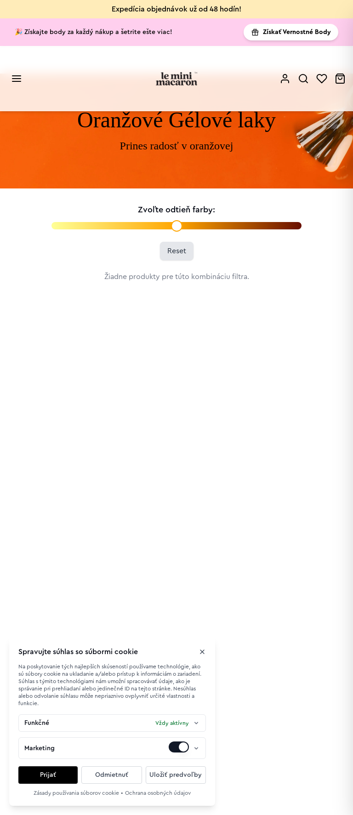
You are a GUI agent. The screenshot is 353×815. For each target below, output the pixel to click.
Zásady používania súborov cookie (76, 793)
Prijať (48, 775)
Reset (176, 251)
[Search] (303, 78)
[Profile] (284, 78)
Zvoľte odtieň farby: (176, 209)
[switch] (179, 746)
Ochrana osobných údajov (158, 793)
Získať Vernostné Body (291, 32)
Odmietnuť (111, 775)
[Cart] (340, 78)
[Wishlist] (321, 78)
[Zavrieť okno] (202, 651)
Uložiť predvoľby (175, 775)
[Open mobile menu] (16, 78)
